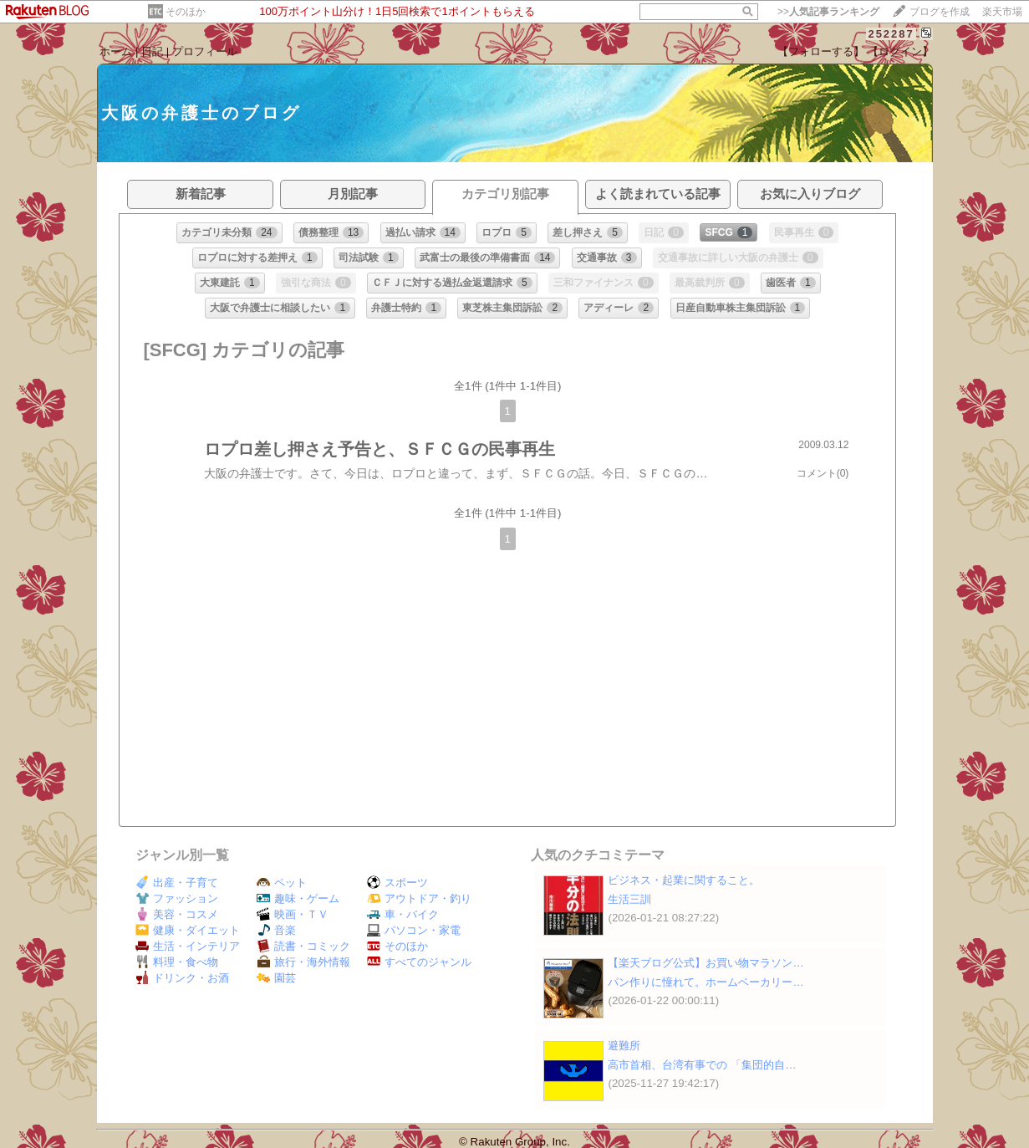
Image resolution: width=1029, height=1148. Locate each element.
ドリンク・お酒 (182, 978)
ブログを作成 (939, 12)
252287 (891, 34)
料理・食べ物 (176, 962)
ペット (282, 882)
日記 (152, 51)
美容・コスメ (176, 914)
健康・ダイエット (187, 930)
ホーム (115, 51)
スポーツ (397, 882)
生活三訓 (629, 899)
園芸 (276, 978)
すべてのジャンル (419, 962)
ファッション (176, 898)
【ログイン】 (900, 51)
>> (828, 12)
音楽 (276, 930)
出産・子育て (176, 882)
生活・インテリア (187, 946)
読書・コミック (303, 946)
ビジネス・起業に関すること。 (684, 880)
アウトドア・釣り (419, 898)
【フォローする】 (820, 51)
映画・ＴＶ (293, 914)
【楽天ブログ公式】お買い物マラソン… (705, 963)
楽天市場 (1002, 12)
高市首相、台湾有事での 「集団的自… (702, 1065)
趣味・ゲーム (298, 898)
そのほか (186, 12)
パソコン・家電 (414, 930)
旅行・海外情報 (303, 962)
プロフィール (204, 51)
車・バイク (403, 914)
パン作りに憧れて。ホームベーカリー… (705, 982)
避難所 (624, 1045)
